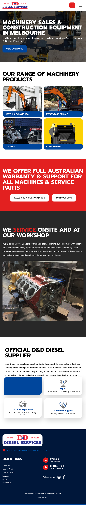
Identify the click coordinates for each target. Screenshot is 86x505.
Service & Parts (8, 473)
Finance (5, 476)
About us (6, 466)
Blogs (4, 479)
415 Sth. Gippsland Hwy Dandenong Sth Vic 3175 (26, 450)
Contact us (6, 483)
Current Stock (7, 469)
